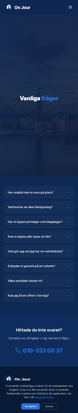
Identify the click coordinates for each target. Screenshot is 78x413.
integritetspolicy (44, 397)
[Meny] (70, 7)
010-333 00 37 (39, 350)
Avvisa (49, 406)
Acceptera (30, 406)
